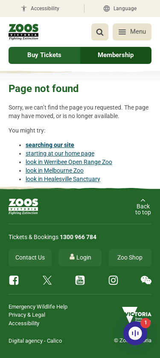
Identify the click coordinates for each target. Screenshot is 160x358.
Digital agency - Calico (35, 341)
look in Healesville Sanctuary (63, 179)
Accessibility (24, 323)
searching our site (50, 144)
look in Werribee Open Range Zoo (69, 162)
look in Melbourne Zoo (55, 170)
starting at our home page (60, 153)
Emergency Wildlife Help (38, 306)
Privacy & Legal (27, 315)
